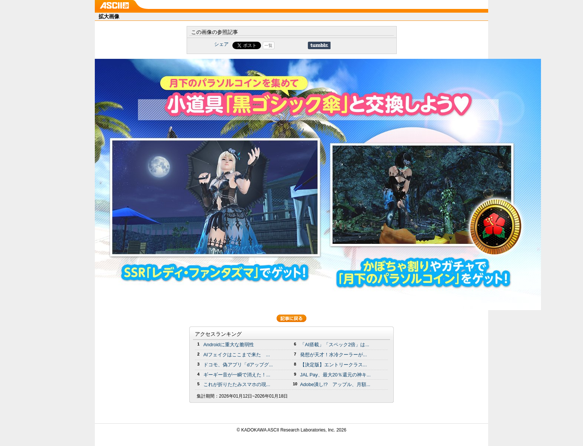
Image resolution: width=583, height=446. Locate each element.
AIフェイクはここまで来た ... (236, 354)
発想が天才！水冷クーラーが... (333, 354)
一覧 (268, 45)
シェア (221, 44)
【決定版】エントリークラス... (333, 364)
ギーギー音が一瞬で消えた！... (236, 374)
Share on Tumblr (319, 45)
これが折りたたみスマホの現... (236, 384)
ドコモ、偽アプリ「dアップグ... (238, 364)
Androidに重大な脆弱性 (228, 344)
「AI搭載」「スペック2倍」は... (334, 344)
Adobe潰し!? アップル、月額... (335, 384)
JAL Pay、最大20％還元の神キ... (335, 374)
